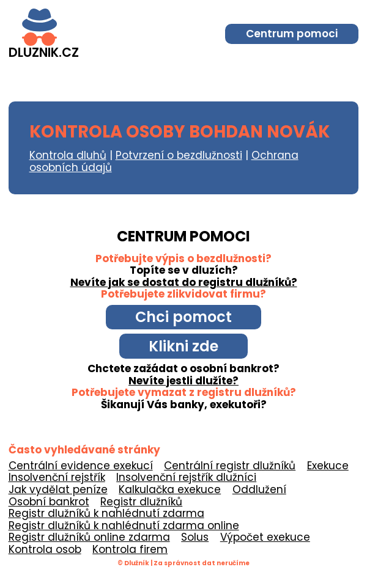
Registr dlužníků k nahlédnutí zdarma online (124, 525)
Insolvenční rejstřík (57, 477)
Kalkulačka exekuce (170, 489)
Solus (195, 537)
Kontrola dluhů (67, 155)
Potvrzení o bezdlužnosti (179, 155)
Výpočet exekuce (265, 537)
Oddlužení (259, 489)
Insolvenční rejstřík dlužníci (186, 477)
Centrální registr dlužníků (229, 465)
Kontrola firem (130, 549)
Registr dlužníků (141, 501)
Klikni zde (183, 346)
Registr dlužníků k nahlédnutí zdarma (106, 513)
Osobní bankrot (49, 501)
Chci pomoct (183, 317)
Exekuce (328, 465)
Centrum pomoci (292, 33)
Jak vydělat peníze (58, 489)
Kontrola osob (45, 549)
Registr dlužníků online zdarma (89, 537)
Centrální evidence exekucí (81, 465)
